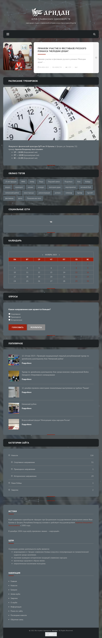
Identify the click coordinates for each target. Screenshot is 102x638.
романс (58, 193)
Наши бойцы (16, 483)
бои (78, 182)
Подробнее (26, 363)
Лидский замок (54, 182)
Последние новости (19, 615)
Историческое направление (25, 476)
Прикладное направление (24, 469)
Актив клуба (15, 594)
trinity (32, 182)
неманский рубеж (12, 193)
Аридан (55, 630)
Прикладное (15, 317)
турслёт (90, 193)
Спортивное (15, 314)
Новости (58, 67)
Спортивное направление (24, 462)
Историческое (16, 320)
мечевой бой (86, 187)
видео (7, 187)
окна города (29, 193)
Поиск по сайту (17, 611)
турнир (79, 193)
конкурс (41, 187)
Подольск (68, 182)
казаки (30, 187)
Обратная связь (17, 619)
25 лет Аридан (10, 182)
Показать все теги (34, 198)
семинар (69, 193)
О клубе (14, 602)
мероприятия (70, 187)
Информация (16, 607)
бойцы (87, 182)
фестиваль (9, 198)
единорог (19, 187)
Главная (14, 581)
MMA (23, 182)
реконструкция (44, 193)
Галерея (14, 590)
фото (20, 198)
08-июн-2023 (43, 67)
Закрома (14, 490)
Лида (41, 182)
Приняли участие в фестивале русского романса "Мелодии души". (62, 50)
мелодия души (55, 187)
